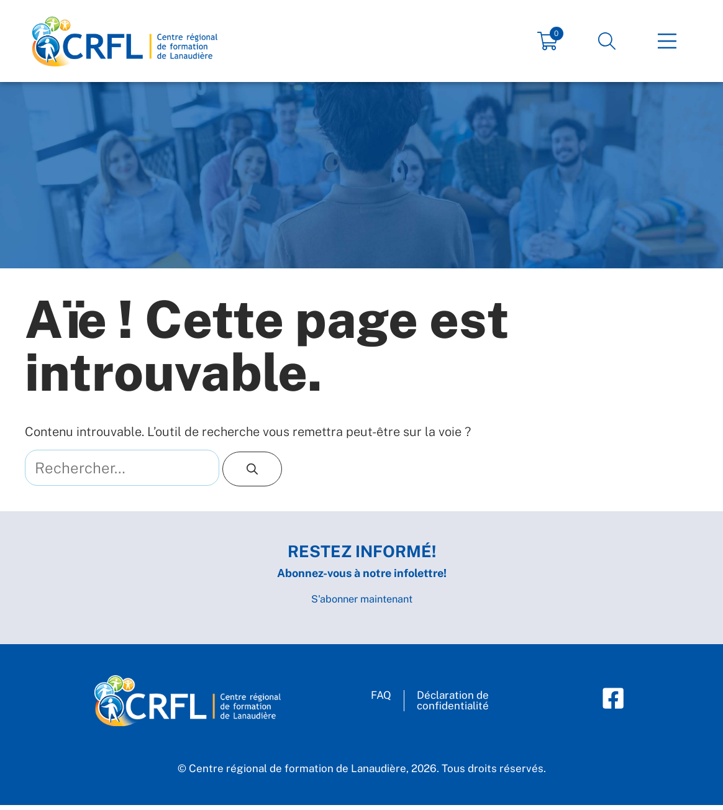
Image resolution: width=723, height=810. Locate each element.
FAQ (381, 700)
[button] (607, 41)
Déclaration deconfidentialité (453, 705)
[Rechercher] (252, 469)
